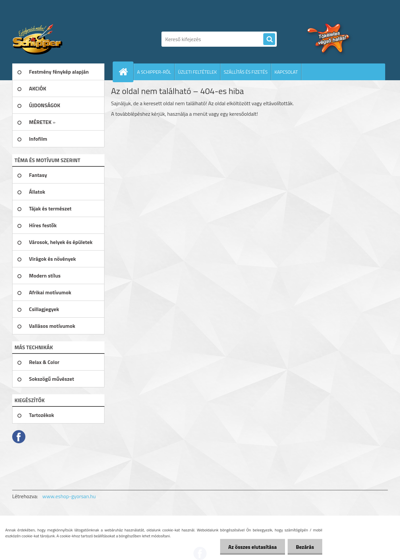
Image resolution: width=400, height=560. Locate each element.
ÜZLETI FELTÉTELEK (197, 71)
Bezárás (305, 547)
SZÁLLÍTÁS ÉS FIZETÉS (246, 71)
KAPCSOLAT (286, 71)
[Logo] (57, 39)
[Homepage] (125, 71)
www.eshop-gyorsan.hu (69, 496)
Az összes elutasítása (252, 547)
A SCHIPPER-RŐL (154, 71)
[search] (269, 39)
